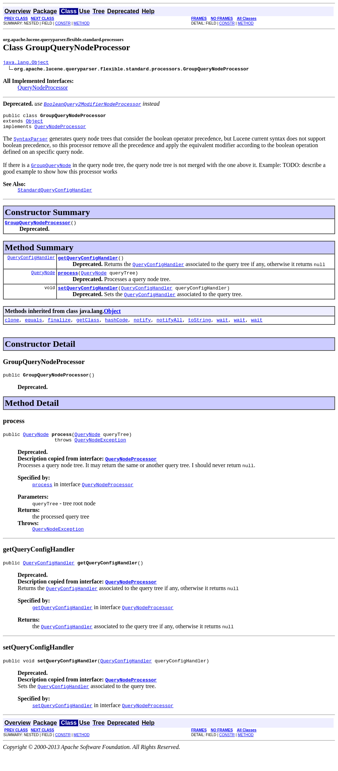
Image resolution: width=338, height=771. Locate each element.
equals (33, 330)
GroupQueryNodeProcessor (37, 229)
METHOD (82, 23)
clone (12, 330)
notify (142, 330)
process (68, 281)
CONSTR (62, 23)
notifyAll (169, 330)
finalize (59, 330)
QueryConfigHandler (31, 265)
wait (222, 330)
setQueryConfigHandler (88, 297)
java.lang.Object (26, 63)
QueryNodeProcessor (43, 89)
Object (34, 124)
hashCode (116, 330)
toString (199, 330)
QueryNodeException (100, 454)
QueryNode (43, 281)
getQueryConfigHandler (88, 265)
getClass (87, 330)
